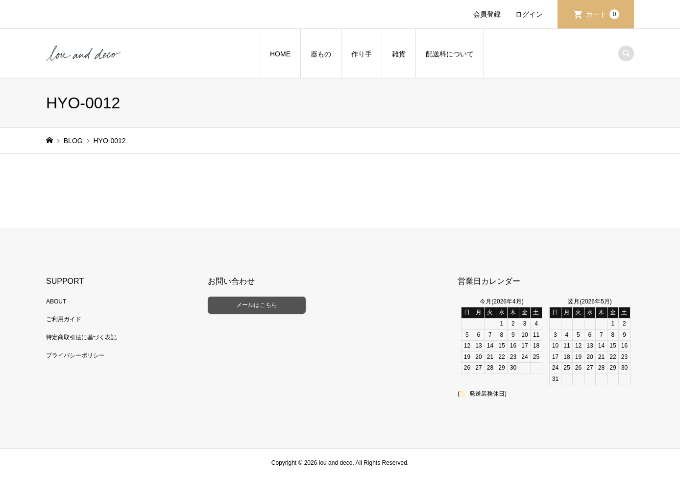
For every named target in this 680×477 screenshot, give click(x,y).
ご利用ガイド (63, 319)
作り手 (361, 54)
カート (602, 14)
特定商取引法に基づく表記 (81, 337)
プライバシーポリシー (75, 355)
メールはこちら (256, 304)
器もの (321, 54)
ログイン (529, 14)
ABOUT (56, 301)
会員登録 (487, 14)
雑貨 (399, 54)
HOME (280, 54)
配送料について (450, 54)
